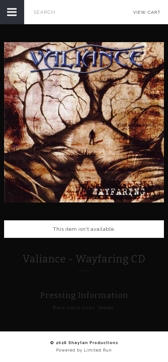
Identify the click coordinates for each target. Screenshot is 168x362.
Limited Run (98, 350)
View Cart (147, 12)
